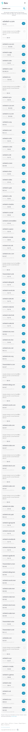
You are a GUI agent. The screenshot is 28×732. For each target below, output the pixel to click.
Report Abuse (22, 723)
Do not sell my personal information (5, 727)
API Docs (11, 723)
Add (23, 23)
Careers (16, 723)
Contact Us (6, 724)
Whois (6, 723)
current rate (14, 716)
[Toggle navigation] (25, 3)
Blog (2, 724)
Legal (2, 723)
